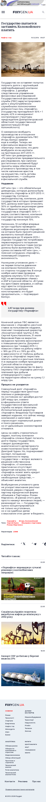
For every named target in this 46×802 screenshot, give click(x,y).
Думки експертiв (29, 712)
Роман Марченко (15, 525)
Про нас (36, 781)
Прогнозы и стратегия (10, 761)
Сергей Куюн (13, 523)
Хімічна (28, 731)
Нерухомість (30, 723)
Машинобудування (33, 717)
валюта (28, 741)
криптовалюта (31, 744)
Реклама (22, 781)
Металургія (10, 729)
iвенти (27, 753)
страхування (30, 750)
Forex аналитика (12, 770)
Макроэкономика (12, 755)
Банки (7, 735)
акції (27, 747)
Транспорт (29, 720)
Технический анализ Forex (10, 773)
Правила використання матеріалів (19, 789)
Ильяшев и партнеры (31, 523)
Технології (9, 718)
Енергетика (10, 723)
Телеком (28, 728)
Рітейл (27, 725)
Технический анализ (10, 766)
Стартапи (9, 721)
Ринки (7, 715)
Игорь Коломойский (28, 521)
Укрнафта (11, 521)
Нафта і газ (6, 38)
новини (9, 711)
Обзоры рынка (11, 746)
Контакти (10, 781)
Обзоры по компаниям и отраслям (10, 750)
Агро (7, 732)
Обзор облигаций (12, 758)
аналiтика (10, 741)
